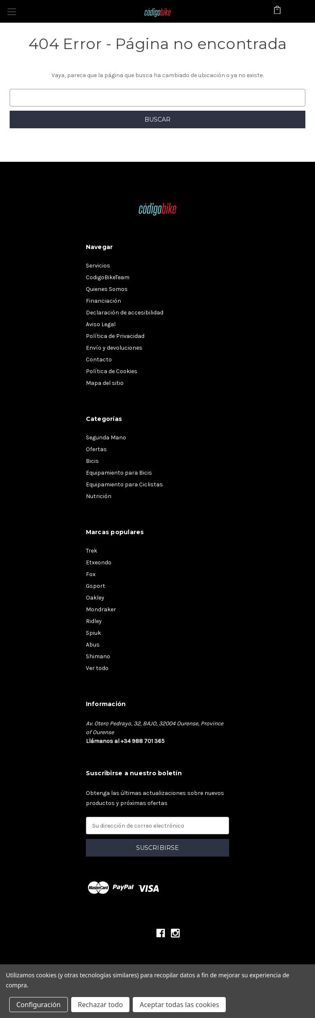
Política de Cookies (111, 371)
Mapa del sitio (105, 383)
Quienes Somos (107, 289)
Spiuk (93, 632)
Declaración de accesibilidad (124, 312)
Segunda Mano (106, 437)
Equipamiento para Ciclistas (124, 484)
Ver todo (97, 668)
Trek (91, 550)
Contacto (99, 359)
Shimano (98, 656)
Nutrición (98, 496)
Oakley (95, 597)
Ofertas (96, 449)
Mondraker (101, 609)
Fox (91, 574)
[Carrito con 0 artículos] (277, 11)
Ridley (94, 621)
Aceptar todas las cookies (179, 1004)
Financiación (103, 300)
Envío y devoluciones (114, 347)
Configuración (38, 1004)
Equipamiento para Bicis (119, 472)
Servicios (98, 265)
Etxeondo (98, 562)
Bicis (92, 461)
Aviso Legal (101, 324)
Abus (93, 644)
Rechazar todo (100, 1004)
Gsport (95, 586)
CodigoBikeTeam (107, 277)
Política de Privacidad (115, 336)
